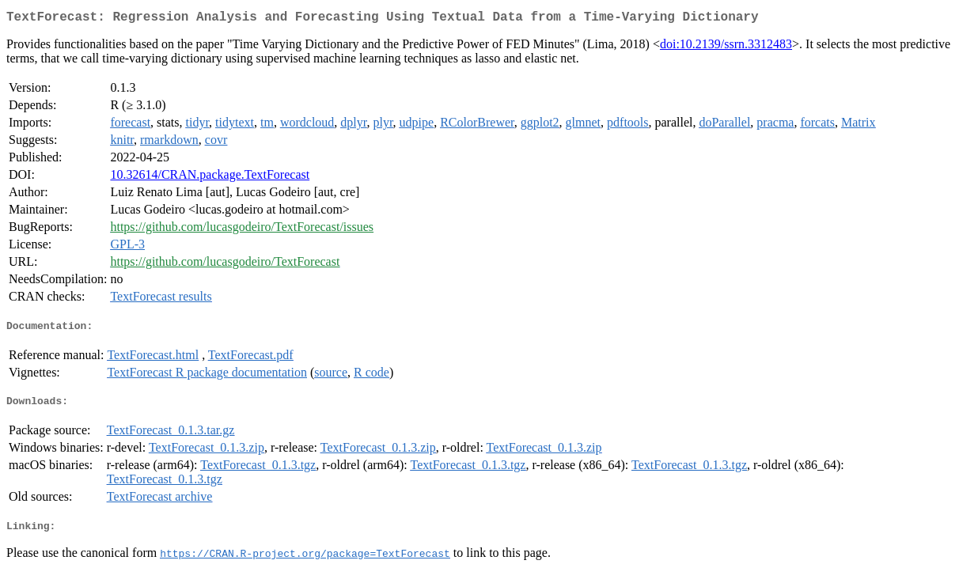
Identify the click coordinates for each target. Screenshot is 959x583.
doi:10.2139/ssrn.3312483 (726, 47)
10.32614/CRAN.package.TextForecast (209, 177)
